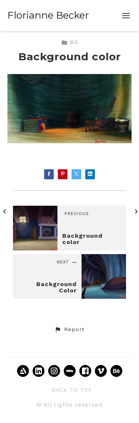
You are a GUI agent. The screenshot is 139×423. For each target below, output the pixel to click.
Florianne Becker (48, 15)
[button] (69, 329)
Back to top (72, 390)
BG (69, 42)
